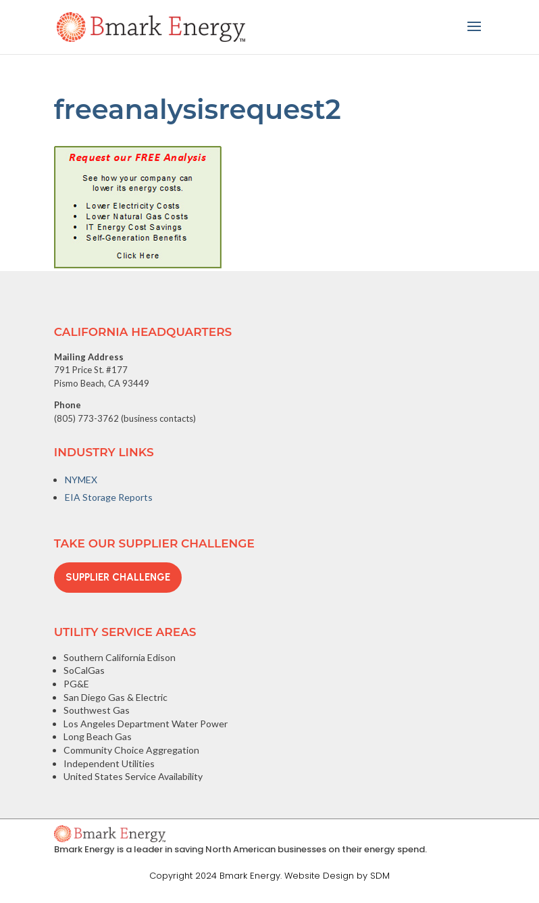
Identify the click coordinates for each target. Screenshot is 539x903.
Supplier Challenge (118, 577)
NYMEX (81, 479)
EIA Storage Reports (109, 497)
